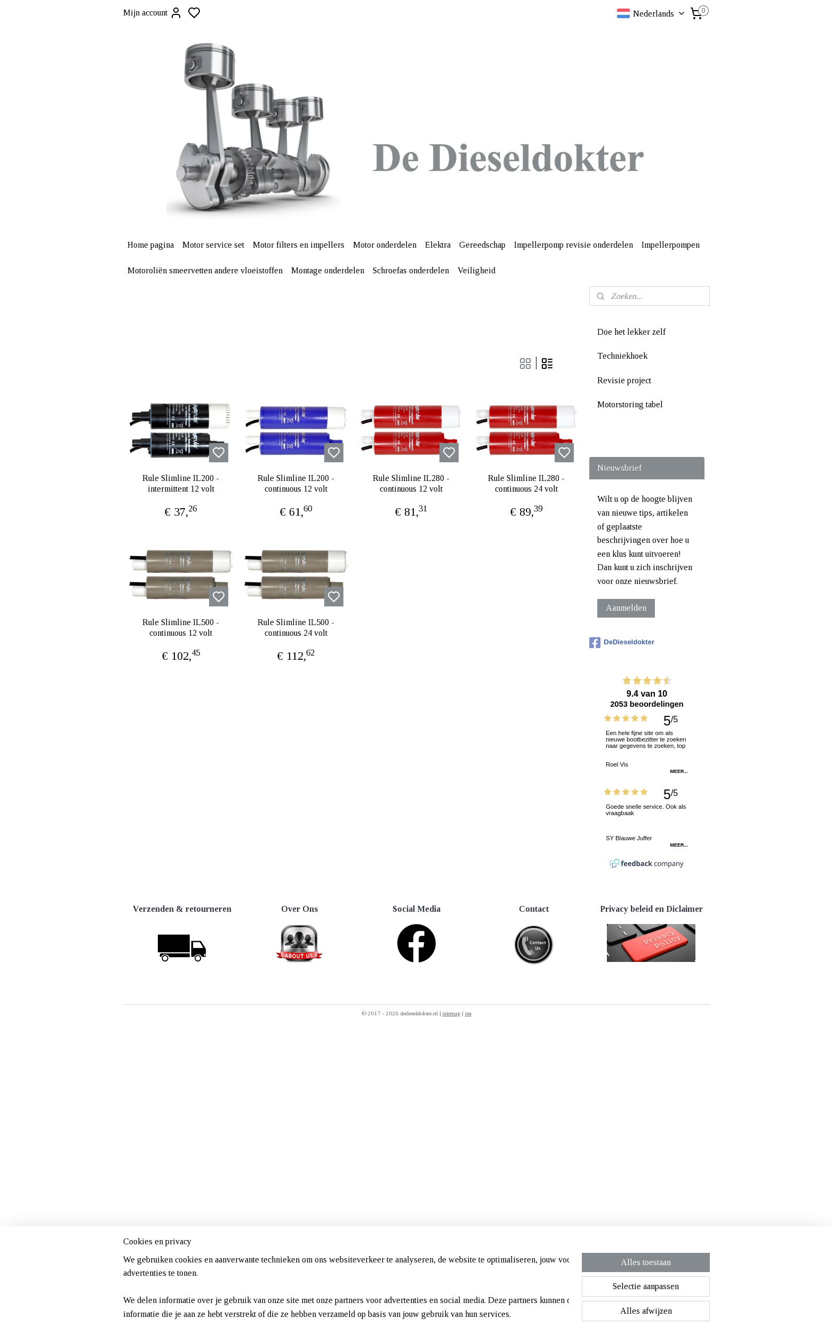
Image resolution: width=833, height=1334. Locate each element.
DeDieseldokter (621, 642)
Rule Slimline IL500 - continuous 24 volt (296, 627)
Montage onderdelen (327, 270)
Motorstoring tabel (630, 404)
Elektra (438, 244)
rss (468, 1013)
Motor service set (213, 244)
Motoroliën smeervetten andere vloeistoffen (205, 270)
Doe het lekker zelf (631, 331)
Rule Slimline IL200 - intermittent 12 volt (180, 483)
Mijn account (152, 12)
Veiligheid (476, 270)
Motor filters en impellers (299, 244)
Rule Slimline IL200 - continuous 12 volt (296, 483)
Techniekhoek (622, 355)
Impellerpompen (671, 244)
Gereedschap (482, 244)
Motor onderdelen (384, 244)
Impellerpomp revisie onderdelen (573, 244)
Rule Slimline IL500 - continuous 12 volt (180, 627)
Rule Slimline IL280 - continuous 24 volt (526, 483)
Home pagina (150, 244)
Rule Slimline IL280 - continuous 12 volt (411, 483)
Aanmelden (626, 607)
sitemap (451, 1013)
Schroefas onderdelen (411, 270)
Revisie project (624, 380)
